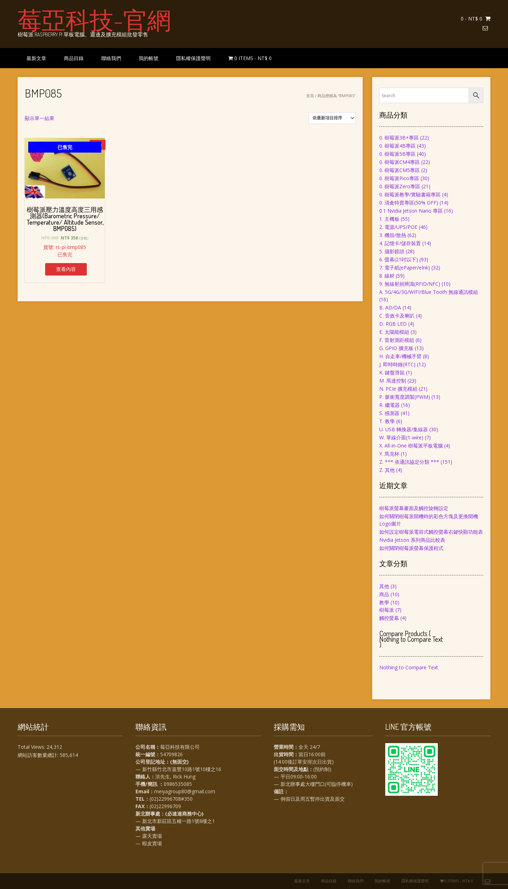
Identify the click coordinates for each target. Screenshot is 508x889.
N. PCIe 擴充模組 (398, 388)
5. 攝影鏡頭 (391, 251)
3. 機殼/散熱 (392, 235)
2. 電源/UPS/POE (398, 227)
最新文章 (36, 58)
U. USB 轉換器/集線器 (403, 429)
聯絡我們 (111, 58)
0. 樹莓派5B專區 (397, 153)
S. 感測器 (389, 413)
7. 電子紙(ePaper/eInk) (404, 267)
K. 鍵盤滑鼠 (392, 372)
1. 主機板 (389, 218)
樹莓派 (386, 609)
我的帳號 (148, 58)
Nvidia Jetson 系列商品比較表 (412, 540)
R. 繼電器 (389, 405)
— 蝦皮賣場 (148, 843)
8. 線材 (386, 275)
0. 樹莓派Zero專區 (399, 186)
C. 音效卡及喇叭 (397, 315)
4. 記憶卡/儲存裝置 (400, 243)
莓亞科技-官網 (94, 19)
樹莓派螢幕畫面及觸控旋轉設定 (413, 508)
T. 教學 (387, 421)
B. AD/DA (390, 307)
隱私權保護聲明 (193, 58)
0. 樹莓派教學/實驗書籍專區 (410, 194)
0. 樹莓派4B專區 (397, 145)
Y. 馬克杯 (389, 453)
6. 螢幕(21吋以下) (398, 259)
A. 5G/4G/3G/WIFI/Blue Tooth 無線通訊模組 (428, 292)
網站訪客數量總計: (39, 755)
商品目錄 (74, 58)
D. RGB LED (393, 323)
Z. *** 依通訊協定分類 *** (409, 461)
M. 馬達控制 (392, 380)
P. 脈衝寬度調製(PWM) (404, 396)
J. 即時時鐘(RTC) (397, 364)
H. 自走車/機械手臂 (400, 356)
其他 (384, 586)
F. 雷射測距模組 (396, 340)
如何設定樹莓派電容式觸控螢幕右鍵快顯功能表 (431, 531)
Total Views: (32, 746)
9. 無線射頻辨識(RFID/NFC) (409, 283)
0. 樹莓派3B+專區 (399, 137)
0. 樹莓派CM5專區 (399, 170)
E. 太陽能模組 (394, 331)
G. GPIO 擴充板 (396, 348)
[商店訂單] (332, 118)
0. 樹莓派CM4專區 (399, 162)
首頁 (310, 95)
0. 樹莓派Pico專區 (399, 178)
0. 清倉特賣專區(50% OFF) (408, 202)
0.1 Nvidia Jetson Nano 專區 (411, 210)
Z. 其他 (387, 470)
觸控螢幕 (389, 618)
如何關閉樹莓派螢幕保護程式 (411, 548)
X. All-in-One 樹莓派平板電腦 (411, 445)
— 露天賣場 (148, 835)
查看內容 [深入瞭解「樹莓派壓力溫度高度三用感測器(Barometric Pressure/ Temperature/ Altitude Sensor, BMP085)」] (66, 269)
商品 (384, 594)
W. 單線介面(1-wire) (401, 437)
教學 (384, 602)
